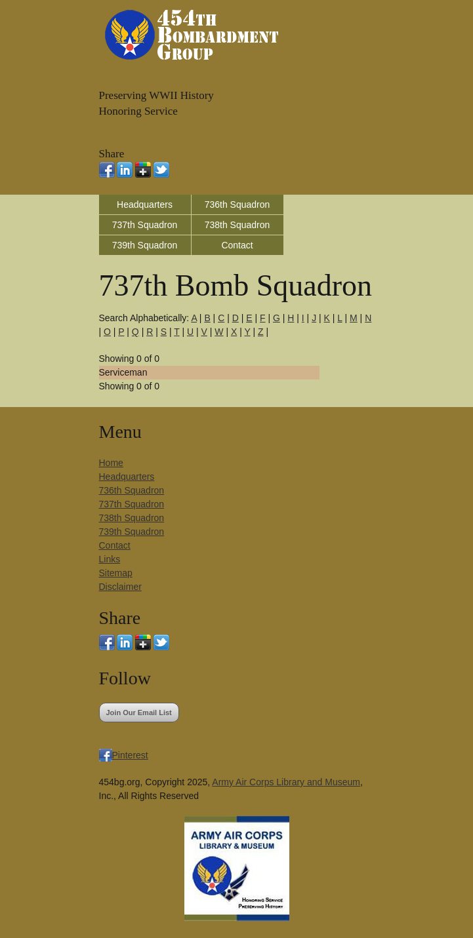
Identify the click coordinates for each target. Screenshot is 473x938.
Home (111, 463)
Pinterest (130, 755)
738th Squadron (237, 225)
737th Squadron (145, 225)
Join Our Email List (139, 712)
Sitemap (116, 573)
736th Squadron (237, 204)
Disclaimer (120, 586)
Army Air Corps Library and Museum (286, 782)
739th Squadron (145, 245)
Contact (237, 245)
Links (110, 559)
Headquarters (145, 204)
